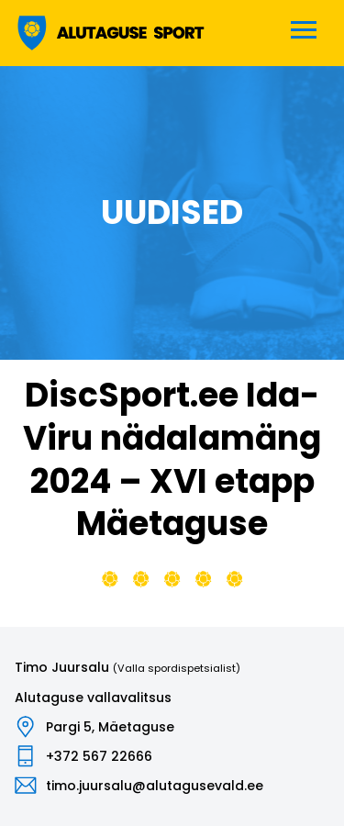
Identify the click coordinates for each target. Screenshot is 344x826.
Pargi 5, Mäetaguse (110, 727)
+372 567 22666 (99, 756)
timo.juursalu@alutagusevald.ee (154, 786)
